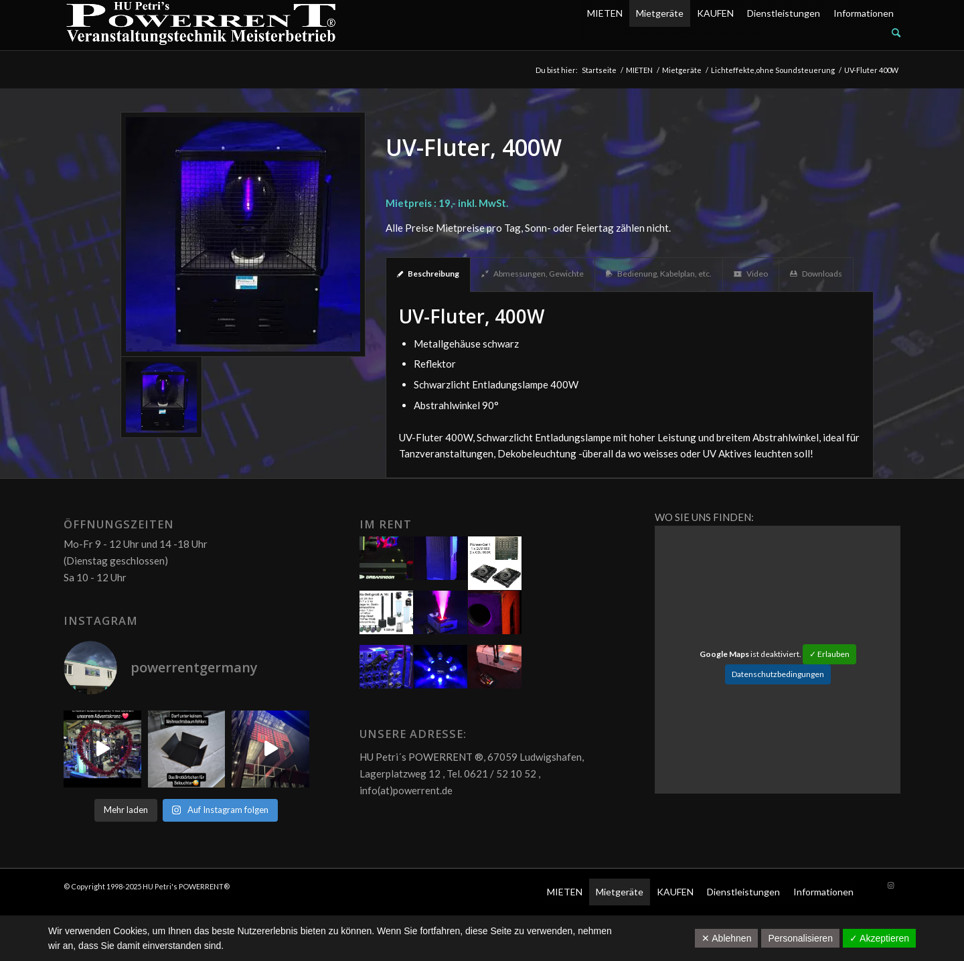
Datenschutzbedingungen (778, 674)
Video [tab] (751, 274)
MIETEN (605, 13)
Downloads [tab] (816, 274)
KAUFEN (715, 13)
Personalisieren (800, 938)
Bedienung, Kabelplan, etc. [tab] (659, 274)
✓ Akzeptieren (879, 938)
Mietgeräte (660, 13)
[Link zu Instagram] (890, 885)
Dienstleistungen (783, 13)
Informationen (863, 13)
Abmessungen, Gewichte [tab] (532, 274)
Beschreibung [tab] (428, 274)
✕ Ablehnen (726, 938)
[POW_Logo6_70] (201, 25)
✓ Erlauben (829, 654)
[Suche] (896, 32)
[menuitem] (740, 33)
